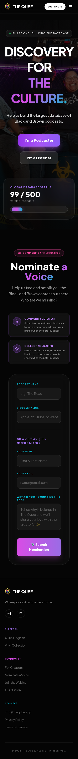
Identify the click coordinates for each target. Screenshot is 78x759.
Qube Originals (15, 638)
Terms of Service (16, 727)
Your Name (24, 451)
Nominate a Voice (17, 675)
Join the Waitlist (15, 682)
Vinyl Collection (15, 645)
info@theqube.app (18, 712)
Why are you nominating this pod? (38, 499)
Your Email (25, 473)
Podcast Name (27, 384)
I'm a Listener (39, 157)
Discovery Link (28, 407)
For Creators (14, 667)
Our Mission (13, 690)
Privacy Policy (14, 719)
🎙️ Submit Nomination (39, 547)
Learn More (55, 6)
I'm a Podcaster (39, 140)
